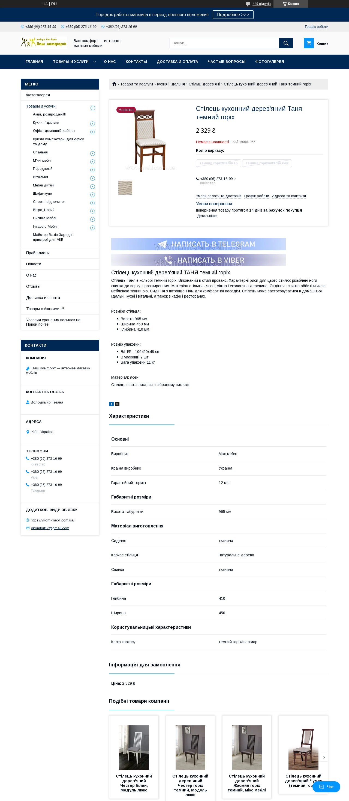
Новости (33, 264)
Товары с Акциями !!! (45, 309)
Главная (34, 62)
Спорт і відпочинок (49, 202)
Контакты (136, 62)
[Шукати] (286, 43)
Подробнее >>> (233, 14)
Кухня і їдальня (171, 84)
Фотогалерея (269, 62)
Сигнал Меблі (44, 218)
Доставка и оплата (177, 62)
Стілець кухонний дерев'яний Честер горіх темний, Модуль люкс (190, 785)
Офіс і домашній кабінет (54, 131)
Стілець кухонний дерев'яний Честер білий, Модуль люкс (134, 783)
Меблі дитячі (44, 185)
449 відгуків (261, 4)
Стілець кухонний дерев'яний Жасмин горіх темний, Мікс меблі (247, 783)
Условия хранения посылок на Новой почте (53, 322)
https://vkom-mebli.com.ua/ (52, 520)
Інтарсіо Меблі (45, 226)
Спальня (40, 152)
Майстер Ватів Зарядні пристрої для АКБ (53, 237)
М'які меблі (42, 160)
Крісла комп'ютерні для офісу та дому (58, 141)
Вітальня (40, 177)
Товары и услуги (71, 62)
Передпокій (42, 169)
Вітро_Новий (44, 210)
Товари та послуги (136, 84)
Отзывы (33, 286)
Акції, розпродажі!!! (49, 114)
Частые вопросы (226, 62)
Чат (326, 786)
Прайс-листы (38, 253)
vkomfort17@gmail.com (50, 528)
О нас (110, 62)
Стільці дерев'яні (204, 84)
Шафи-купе (42, 193)
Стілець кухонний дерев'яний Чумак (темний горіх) (304, 781)
